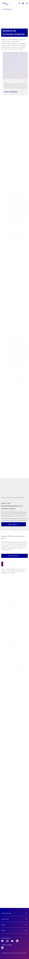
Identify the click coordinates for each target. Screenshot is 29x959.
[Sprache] (23, 3)
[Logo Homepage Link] (5, 3)
